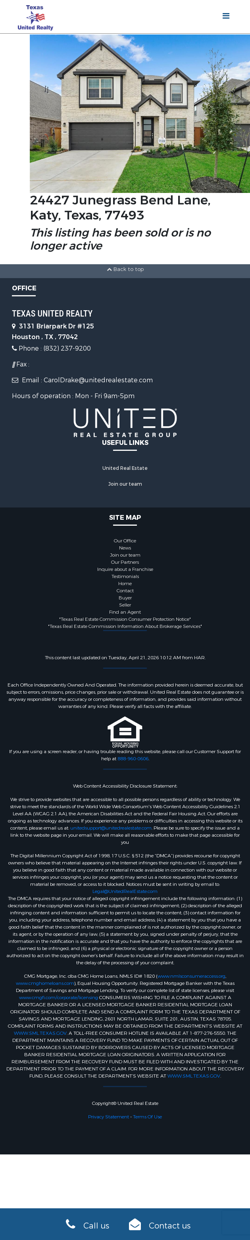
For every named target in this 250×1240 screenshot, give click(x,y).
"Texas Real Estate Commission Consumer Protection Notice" (125, 619)
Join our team (125, 484)
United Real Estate (125, 468)
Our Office (125, 541)
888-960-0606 (132, 758)
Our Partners (125, 562)
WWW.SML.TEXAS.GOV (40, 1033)
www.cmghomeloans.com (45, 983)
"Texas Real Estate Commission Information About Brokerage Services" (125, 626)
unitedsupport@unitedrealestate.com (111, 828)
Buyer (125, 598)
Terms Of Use (147, 1117)
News (125, 548)
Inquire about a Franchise (125, 569)
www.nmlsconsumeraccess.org (191, 976)
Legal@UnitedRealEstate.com (125, 891)
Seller (125, 605)
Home (125, 583)
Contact (125, 591)
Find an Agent (125, 612)
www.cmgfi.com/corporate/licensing (58, 997)
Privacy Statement (108, 1117)
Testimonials (125, 576)
